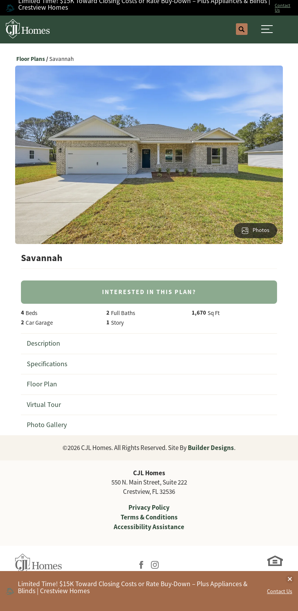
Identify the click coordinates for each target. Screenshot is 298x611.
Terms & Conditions (149, 517)
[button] (242, 29)
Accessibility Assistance (149, 527)
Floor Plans (30, 59)
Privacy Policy (149, 507)
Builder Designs (211, 447)
